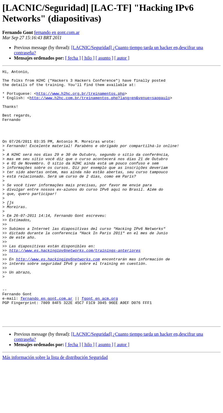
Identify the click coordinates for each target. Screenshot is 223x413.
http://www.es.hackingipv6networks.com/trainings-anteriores (74, 286)
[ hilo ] (88, 58)
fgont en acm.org (100, 344)
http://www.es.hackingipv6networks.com (58, 297)
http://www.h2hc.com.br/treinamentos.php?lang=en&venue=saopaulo (100, 103)
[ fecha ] (72, 58)
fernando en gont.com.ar (56, 32)
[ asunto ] (104, 58)
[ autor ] (122, 58)
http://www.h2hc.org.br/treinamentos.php (80, 98)
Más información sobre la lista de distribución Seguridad (55, 407)
